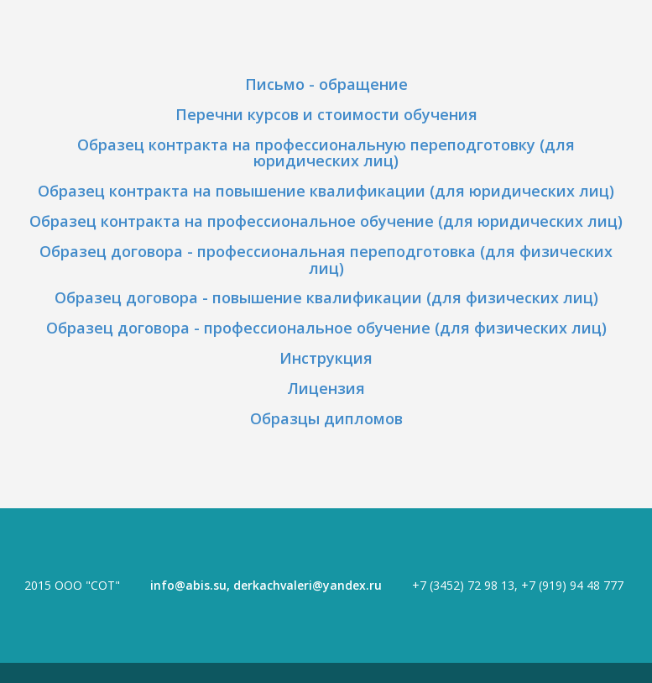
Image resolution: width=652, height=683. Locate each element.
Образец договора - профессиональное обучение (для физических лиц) (326, 328)
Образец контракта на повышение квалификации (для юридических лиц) (326, 191)
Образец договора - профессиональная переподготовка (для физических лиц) (326, 259)
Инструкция (326, 358)
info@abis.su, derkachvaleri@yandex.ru (266, 585)
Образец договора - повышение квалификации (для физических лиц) (326, 297)
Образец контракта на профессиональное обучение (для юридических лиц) (326, 221)
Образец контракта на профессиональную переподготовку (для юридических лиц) (326, 152)
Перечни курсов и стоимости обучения (326, 114)
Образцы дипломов (326, 418)
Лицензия (326, 388)
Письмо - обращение (326, 84)
